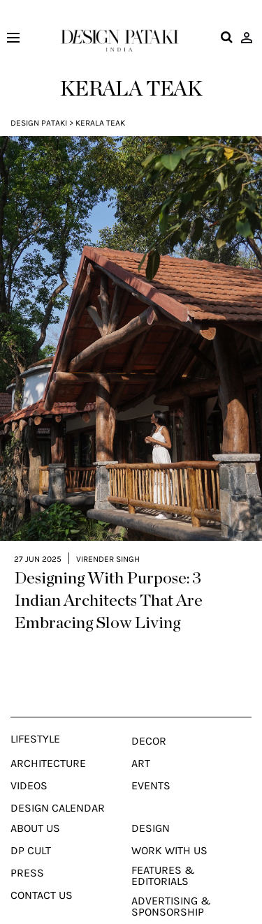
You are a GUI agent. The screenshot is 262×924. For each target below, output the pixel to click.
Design (150, 811)
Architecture (48, 746)
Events (150, 768)
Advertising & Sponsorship (171, 889)
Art (140, 746)
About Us (35, 811)
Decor (148, 723)
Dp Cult (30, 833)
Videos (29, 768)
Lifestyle (35, 721)
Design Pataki (38, 123)
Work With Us (169, 833)
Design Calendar (57, 790)
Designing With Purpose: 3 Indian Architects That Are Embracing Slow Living (108, 583)
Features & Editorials (163, 858)
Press (27, 855)
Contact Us (41, 878)
